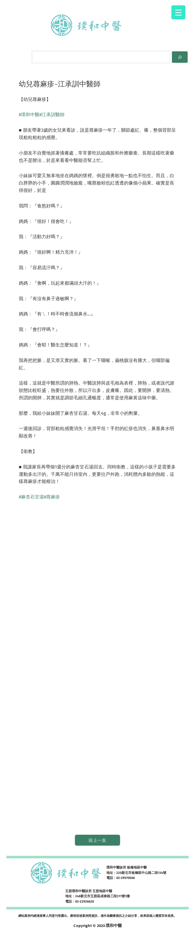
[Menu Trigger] (178, 12)
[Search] (180, 57)
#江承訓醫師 (51, 114)
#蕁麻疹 (52, 497)
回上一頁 (97, 840)
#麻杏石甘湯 (31, 497)
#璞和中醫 (29, 114)
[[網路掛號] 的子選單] (142, 25)
